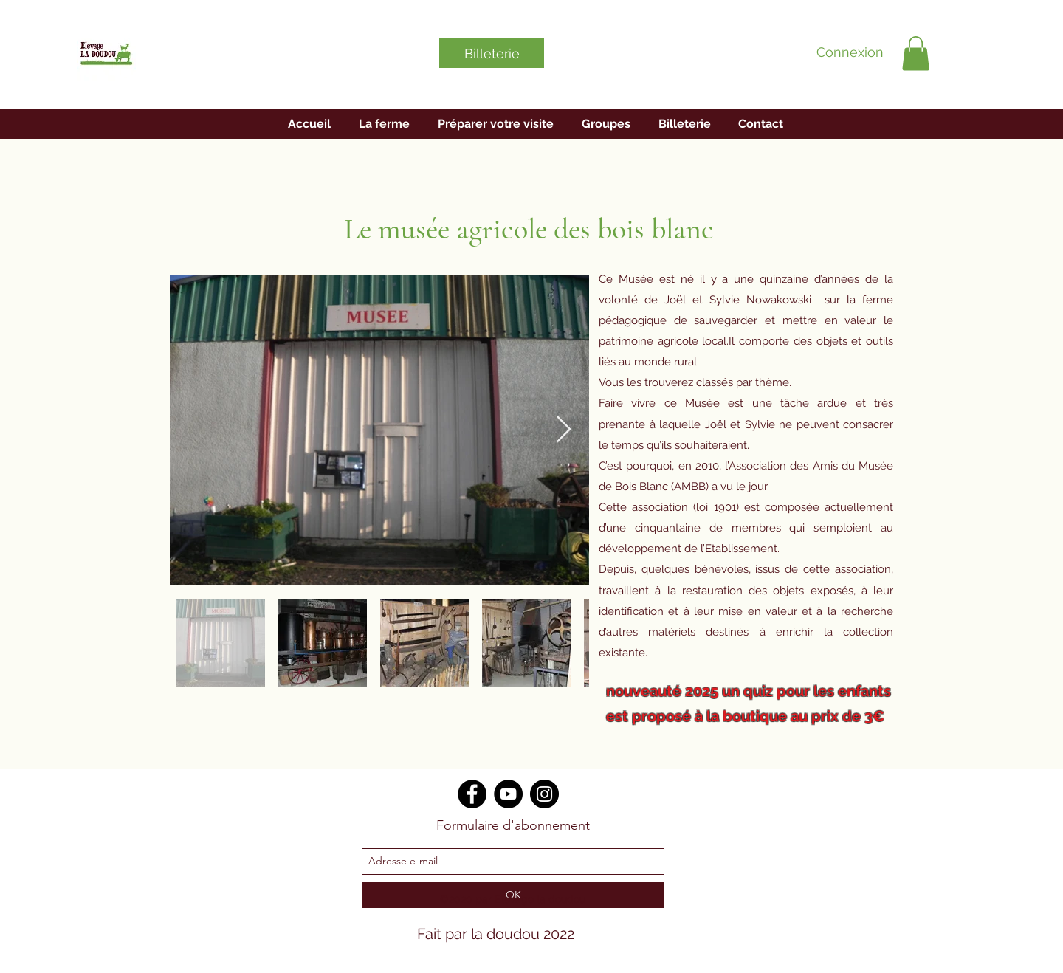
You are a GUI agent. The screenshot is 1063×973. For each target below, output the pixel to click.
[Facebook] (472, 794)
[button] (915, 53)
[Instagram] (544, 794)
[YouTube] (508, 794)
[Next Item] (563, 430)
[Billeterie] (491, 53)
